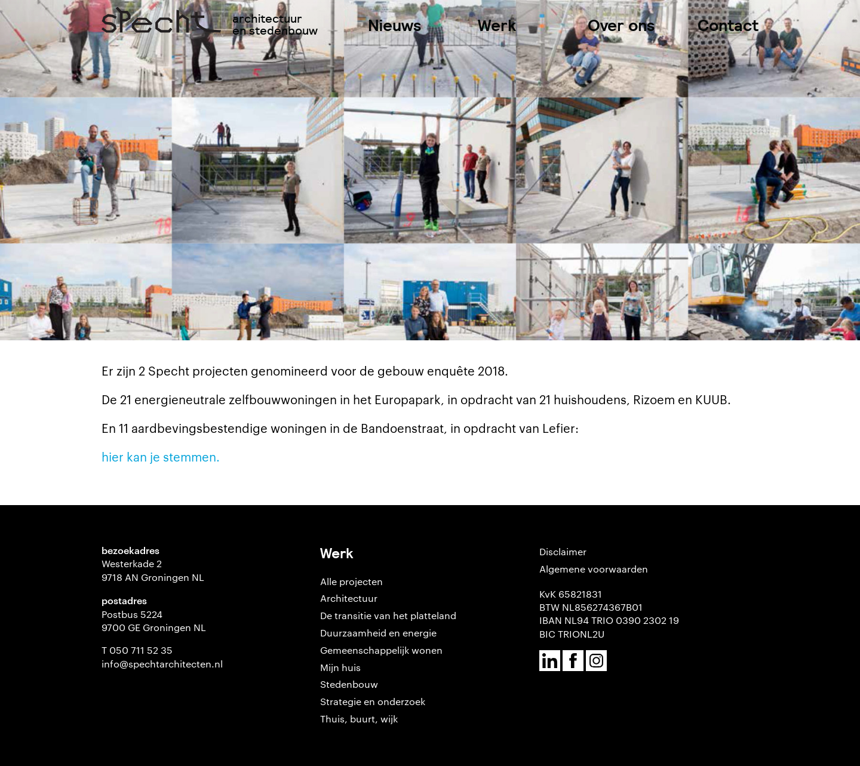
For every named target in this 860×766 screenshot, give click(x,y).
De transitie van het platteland (388, 615)
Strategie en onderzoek (372, 701)
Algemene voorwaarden (593, 568)
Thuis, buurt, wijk (359, 718)
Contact (728, 25)
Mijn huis (340, 667)
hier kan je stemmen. (161, 456)
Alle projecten (351, 581)
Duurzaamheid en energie (378, 632)
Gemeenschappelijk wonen (381, 650)
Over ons (621, 25)
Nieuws (395, 25)
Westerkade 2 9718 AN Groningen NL (153, 570)
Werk (497, 25)
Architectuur (348, 598)
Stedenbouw (349, 684)
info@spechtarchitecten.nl (162, 663)
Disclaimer (562, 551)
